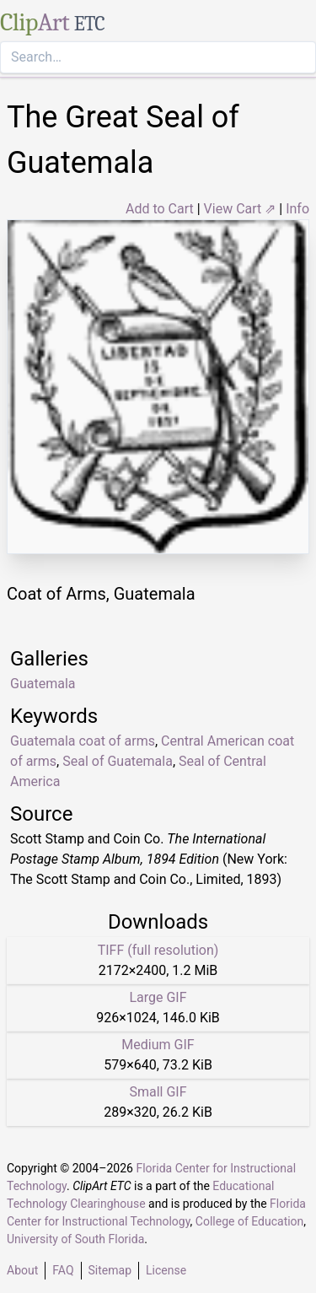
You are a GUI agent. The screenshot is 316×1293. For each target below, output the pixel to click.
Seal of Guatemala (117, 761)
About (22, 1270)
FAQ (62, 1270)
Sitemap (109, 1270)
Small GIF (157, 1092)
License (166, 1270)
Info (297, 209)
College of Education (249, 1221)
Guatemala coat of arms (82, 741)
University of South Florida (75, 1239)
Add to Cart (160, 209)
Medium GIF (157, 1045)
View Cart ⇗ (240, 209)
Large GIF (157, 997)
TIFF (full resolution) (158, 950)
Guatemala (42, 684)
